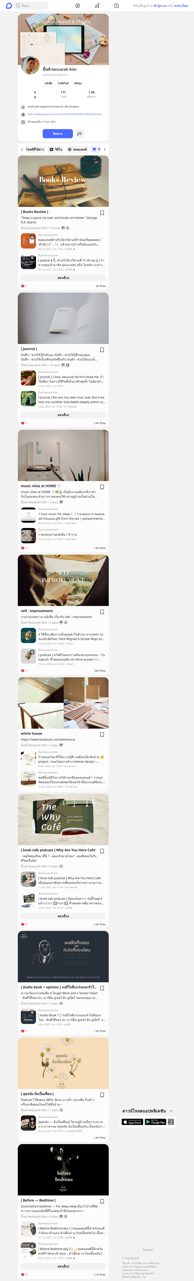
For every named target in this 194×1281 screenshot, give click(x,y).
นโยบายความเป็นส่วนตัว (134, 1270)
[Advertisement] (147, 1189)
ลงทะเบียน (181, 6)
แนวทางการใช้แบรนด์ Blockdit (137, 1273)
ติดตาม (58, 134)
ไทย (144, 1277)
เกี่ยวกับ (126, 1263)
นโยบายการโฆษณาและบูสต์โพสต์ (139, 1266)
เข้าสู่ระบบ (160, 6)
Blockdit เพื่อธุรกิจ (131, 1277)
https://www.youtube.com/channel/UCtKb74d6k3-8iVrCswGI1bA (65, 114)
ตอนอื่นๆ (63, 278)
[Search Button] (18, 6)
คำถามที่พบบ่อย (151, 1263)
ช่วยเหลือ (136, 1263)
